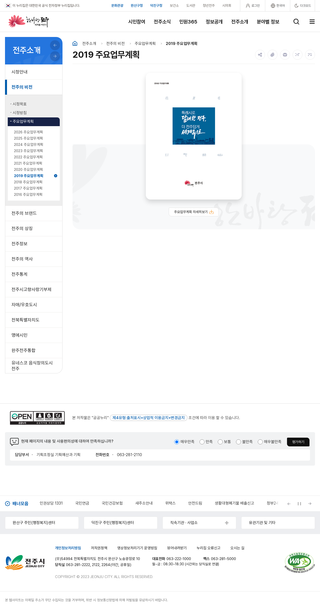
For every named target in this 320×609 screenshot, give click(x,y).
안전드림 (195, 503)
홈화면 (74, 43)
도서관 (190, 5)
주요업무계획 (145, 43)
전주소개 (89, 43)
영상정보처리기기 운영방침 (137, 548)
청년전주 (209, 5)
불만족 (247, 441)
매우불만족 (273, 441)
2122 (96, 565)
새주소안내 (144, 503)
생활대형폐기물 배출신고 (234, 503)
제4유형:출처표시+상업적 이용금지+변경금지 (148, 417)
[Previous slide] (289, 504)
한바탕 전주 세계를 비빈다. (28, 21)
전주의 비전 (115, 43)
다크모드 (305, 5)
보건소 (174, 5)
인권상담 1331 (51, 503)
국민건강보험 (112, 503)
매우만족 (187, 441)
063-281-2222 (78, 565)
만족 (209, 441)
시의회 (226, 5)
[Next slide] (309, 504)
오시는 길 (237, 548)
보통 (227, 441)
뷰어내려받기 (177, 548)
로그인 (256, 5)
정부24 (272, 503)
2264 (106, 565)
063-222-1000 (178, 559)
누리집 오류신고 (208, 548)
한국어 (280, 5)
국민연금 (82, 503)
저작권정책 (99, 548)
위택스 (170, 503)
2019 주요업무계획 (182, 43)
